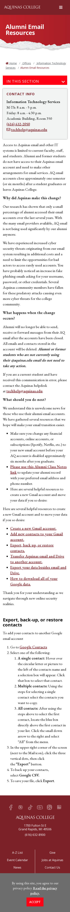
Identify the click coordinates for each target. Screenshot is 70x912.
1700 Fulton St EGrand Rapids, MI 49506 (35, 827)
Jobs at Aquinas (52, 860)
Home (13, 63)
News (17, 867)
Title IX (52, 876)
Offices (26, 63)
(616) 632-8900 (35, 835)
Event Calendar (17, 860)
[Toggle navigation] (63, 81)
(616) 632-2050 (18, 124)
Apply (17, 876)
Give (52, 853)
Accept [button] (35, 907)
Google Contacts (33, 647)
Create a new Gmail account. (33, 528)
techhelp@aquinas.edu (24, 391)
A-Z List (17, 853)
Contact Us (52, 867)
